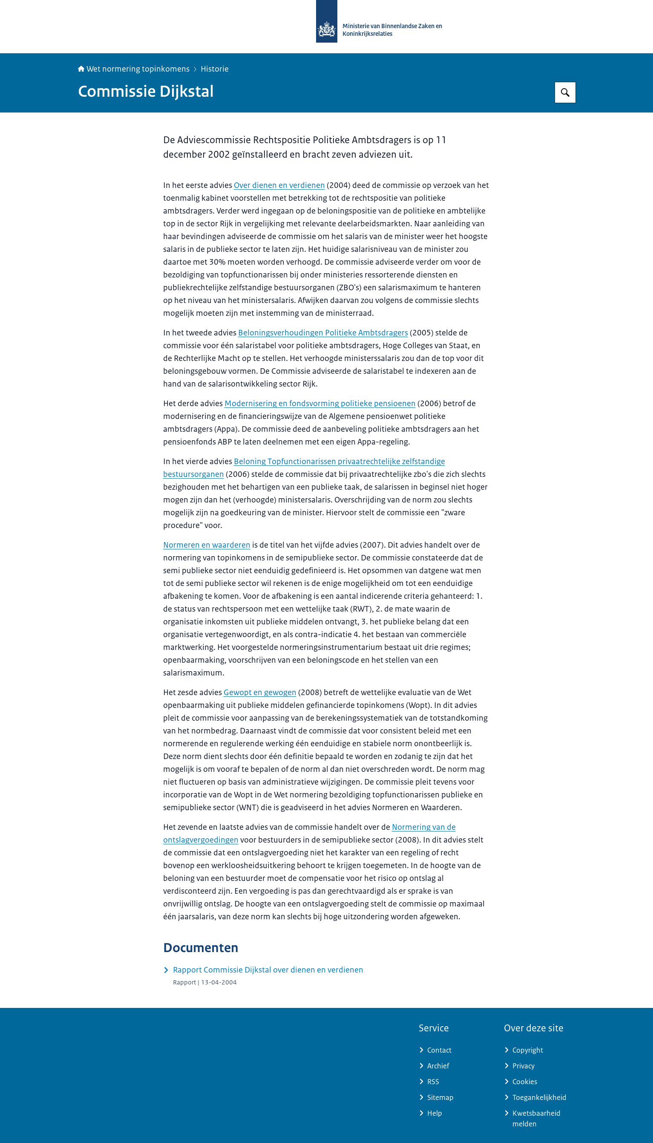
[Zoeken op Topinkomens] (565, 92)
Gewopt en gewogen (260, 692)
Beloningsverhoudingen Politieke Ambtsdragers (323, 333)
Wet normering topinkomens (134, 69)
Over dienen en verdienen (279, 185)
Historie (215, 69)
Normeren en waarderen (206, 545)
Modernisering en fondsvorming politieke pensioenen (320, 403)
